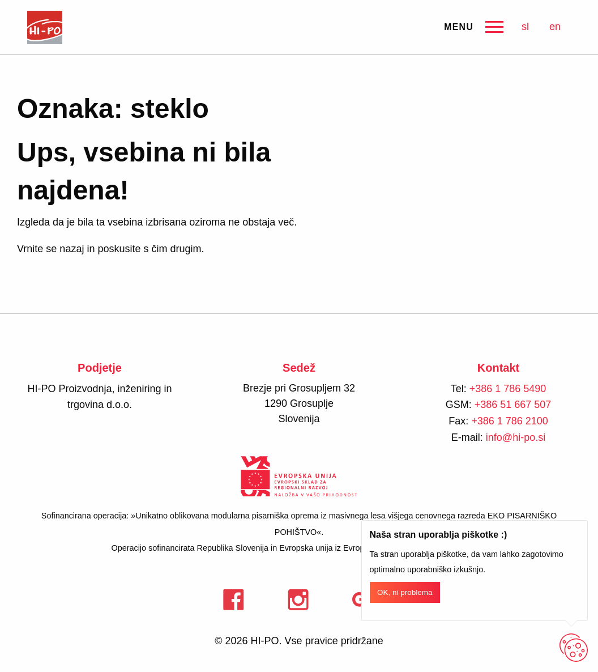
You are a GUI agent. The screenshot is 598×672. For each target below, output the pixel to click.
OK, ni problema (405, 592)
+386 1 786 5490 (507, 388)
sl (525, 26)
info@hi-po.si (515, 437)
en (555, 26)
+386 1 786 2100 (509, 421)
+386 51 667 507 (513, 404)
